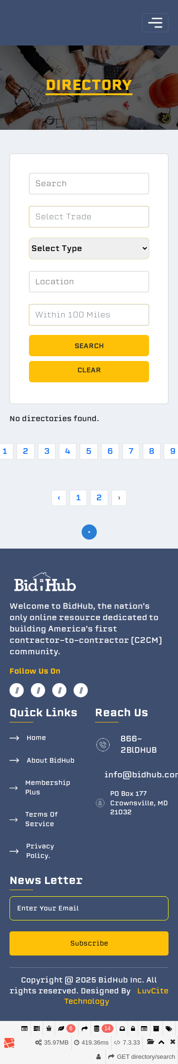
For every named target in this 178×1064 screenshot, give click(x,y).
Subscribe (89, 943)
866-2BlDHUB (139, 744)
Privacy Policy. (40, 851)
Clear (89, 370)
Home (36, 737)
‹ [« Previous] (58, 497)
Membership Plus (47, 787)
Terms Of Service (41, 819)
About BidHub (51, 760)
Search (89, 346)
